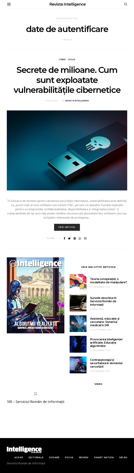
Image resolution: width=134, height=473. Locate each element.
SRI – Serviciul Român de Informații (35, 401)
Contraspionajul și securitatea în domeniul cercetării (106, 363)
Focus (71, 59)
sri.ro (123, 457)
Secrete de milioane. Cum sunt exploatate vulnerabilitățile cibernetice (67, 80)
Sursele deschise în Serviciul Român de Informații (103, 301)
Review (83, 457)
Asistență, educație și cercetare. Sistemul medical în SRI (104, 322)
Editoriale (36, 457)
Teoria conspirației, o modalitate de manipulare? (108, 280)
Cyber (62, 59)
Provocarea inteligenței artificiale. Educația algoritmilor (106, 343)
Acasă (18, 457)
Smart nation (103, 457)
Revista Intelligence (67, 4)
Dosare (54, 457)
